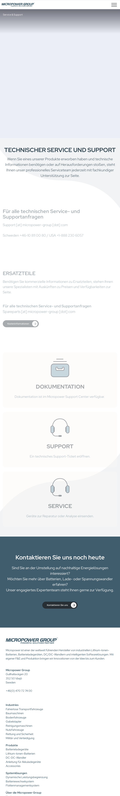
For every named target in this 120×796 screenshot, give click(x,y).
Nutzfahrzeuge (15, 730)
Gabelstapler (13, 721)
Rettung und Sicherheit (19, 734)
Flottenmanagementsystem (22, 785)
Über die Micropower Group (23, 793)
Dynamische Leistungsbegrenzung (27, 777)
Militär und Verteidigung (20, 738)
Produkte (12, 745)
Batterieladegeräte (17, 749)
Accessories (13, 766)
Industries (12, 705)
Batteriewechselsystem (20, 781)
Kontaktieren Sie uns (61, 605)
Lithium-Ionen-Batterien (20, 753)
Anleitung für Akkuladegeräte (23, 762)
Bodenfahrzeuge (16, 717)
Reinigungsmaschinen (19, 726)
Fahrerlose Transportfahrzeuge (24, 709)
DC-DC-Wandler (16, 758)
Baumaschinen (15, 713)
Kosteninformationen (22, 324)
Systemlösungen (16, 773)
